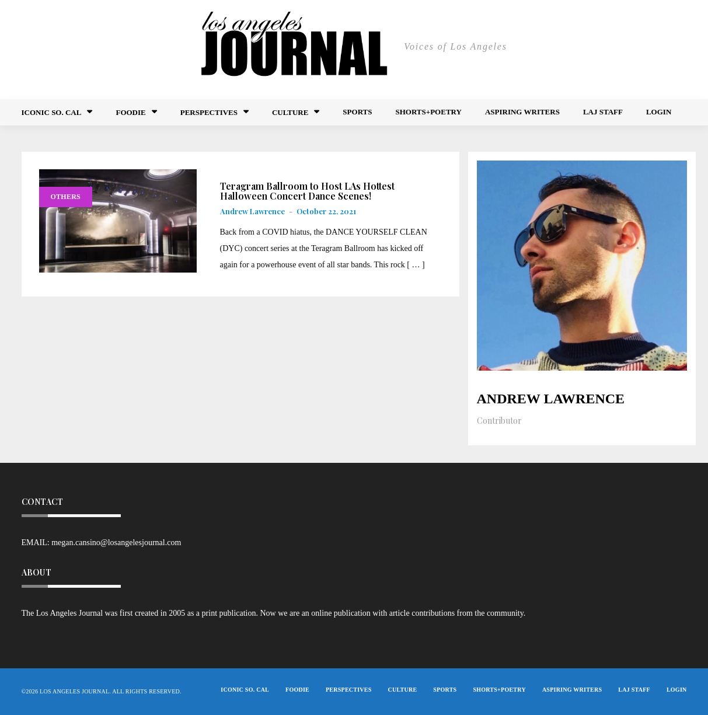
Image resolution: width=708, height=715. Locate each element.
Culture (290, 112)
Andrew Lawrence (252, 211)
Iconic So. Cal (52, 112)
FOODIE (130, 112)
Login (658, 111)
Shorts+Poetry (428, 111)
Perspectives (209, 112)
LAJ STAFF (603, 111)
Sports (357, 111)
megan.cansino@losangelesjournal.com (116, 542)
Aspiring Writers (522, 111)
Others (66, 197)
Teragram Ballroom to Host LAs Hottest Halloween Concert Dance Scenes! (307, 191)
